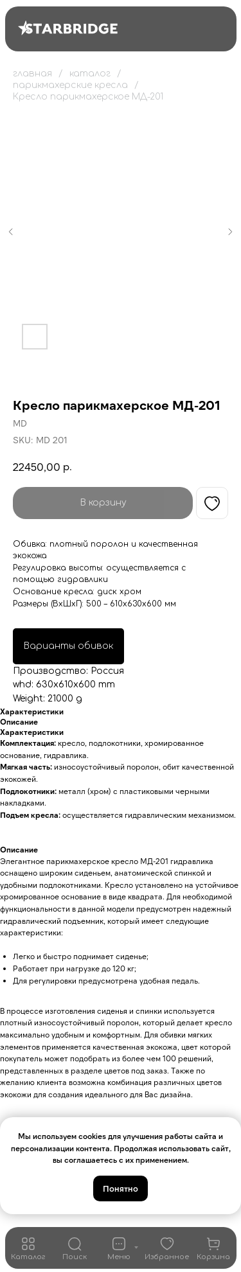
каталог (90, 73)
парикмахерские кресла (70, 85)
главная (32, 73)
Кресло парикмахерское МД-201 (88, 97)
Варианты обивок (68, 646)
